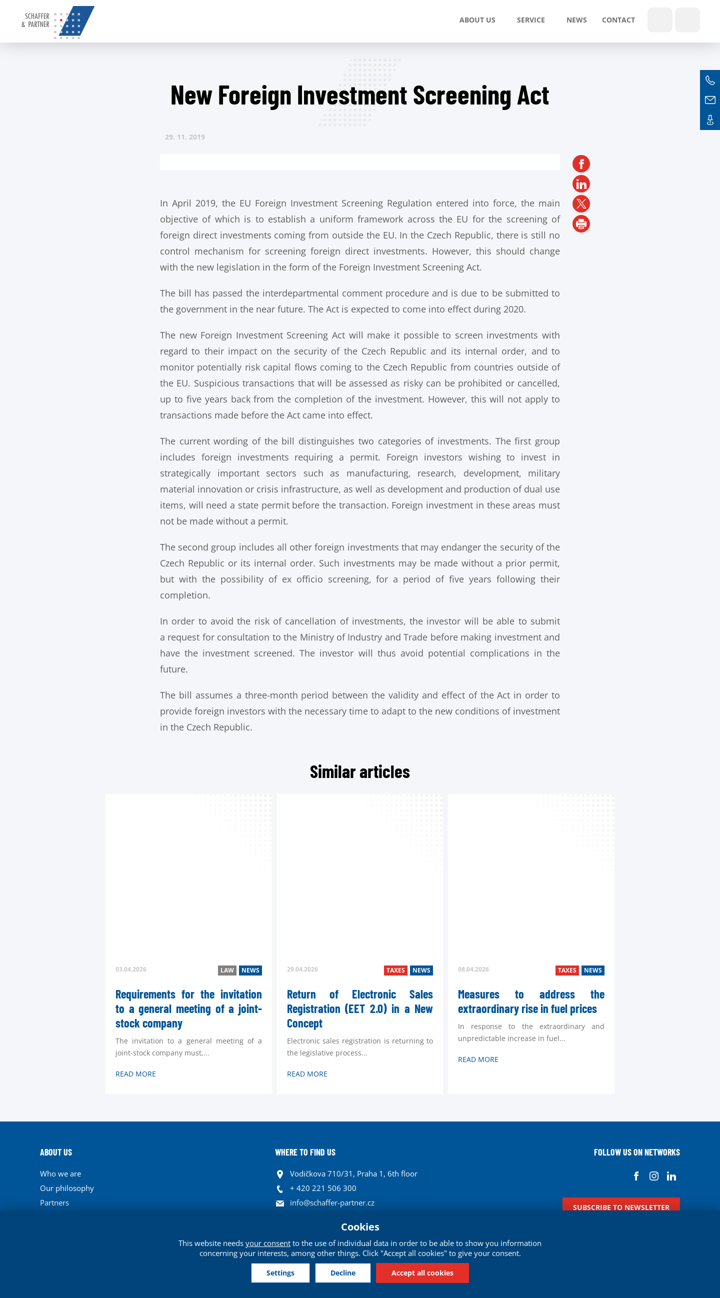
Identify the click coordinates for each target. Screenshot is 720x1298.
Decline (343, 1273)
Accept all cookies (423, 1273)
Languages (687, 20)
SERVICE (531, 19)
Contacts (710, 120)
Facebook (636, 1176)
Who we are (60, 1173)
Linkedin (671, 1176)
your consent (268, 1243)
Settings (280, 1273)
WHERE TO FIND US (305, 1152)
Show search (660, 20)
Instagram (653, 1176)
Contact (618, 19)
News (576, 19)
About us (478, 19)
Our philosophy (67, 1188)
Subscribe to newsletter (621, 1207)
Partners (54, 1203)
